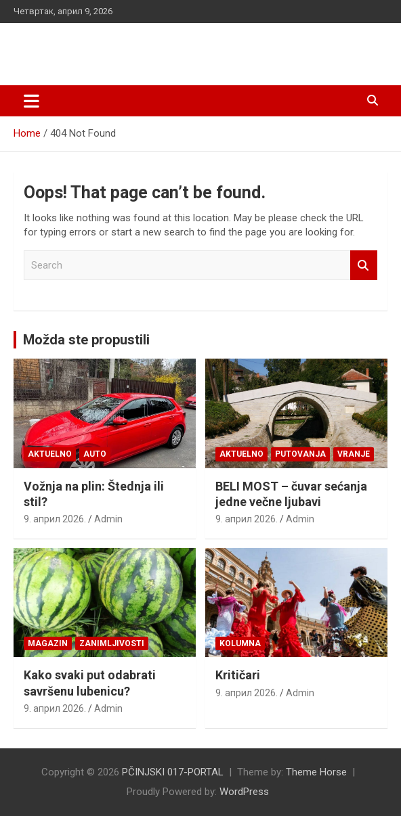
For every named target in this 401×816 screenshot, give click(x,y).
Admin (108, 519)
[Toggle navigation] (31, 100)
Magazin (48, 643)
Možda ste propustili (86, 340)
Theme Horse (316, 772)
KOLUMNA (240, 643)
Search (363, 265)
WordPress (244, 792)
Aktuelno (50, 454)
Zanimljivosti (111, 643)
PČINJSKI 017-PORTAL (119, 47)
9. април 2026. (55, 519)
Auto (94, 454)
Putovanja (300, 454)
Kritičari (237, 675)
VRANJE (353, 454)
